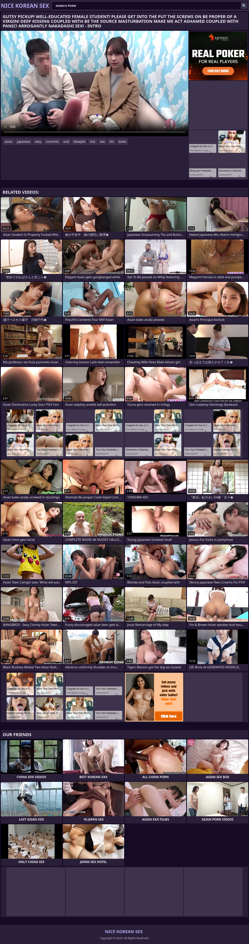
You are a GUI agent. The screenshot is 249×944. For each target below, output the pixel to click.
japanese (23, 141)
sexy (38, 141)
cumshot (52, 141)
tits (112, 141)
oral (66, 141)
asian (8, 141)
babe (122, 141)
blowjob (79, 141)
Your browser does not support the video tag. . (94, 83)
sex (102, 141)
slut (92, 141)
